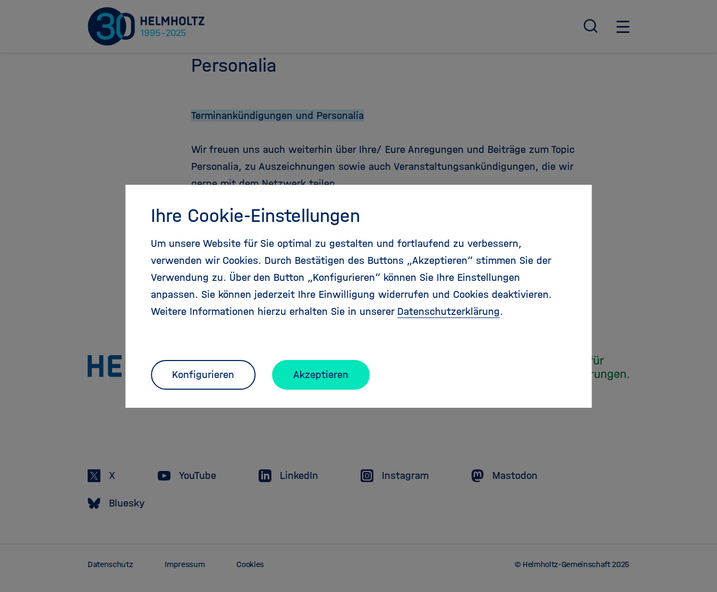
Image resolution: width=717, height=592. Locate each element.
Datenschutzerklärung (448, 311)
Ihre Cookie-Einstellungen (255, 215)
